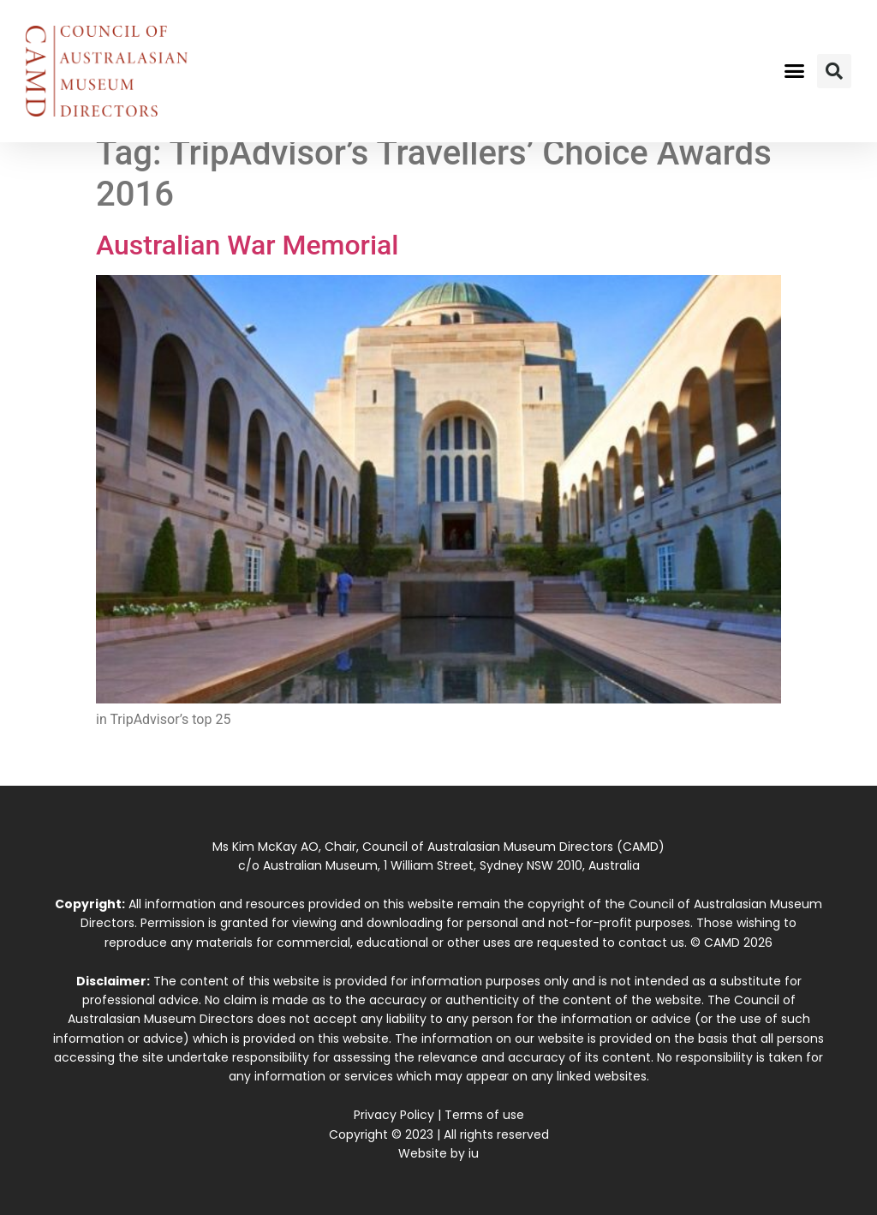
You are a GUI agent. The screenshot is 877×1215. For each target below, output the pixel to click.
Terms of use (484, 1114)
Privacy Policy (394, 1114)
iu (473, 1153)
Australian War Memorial (247, 245)
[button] (794, 71)
